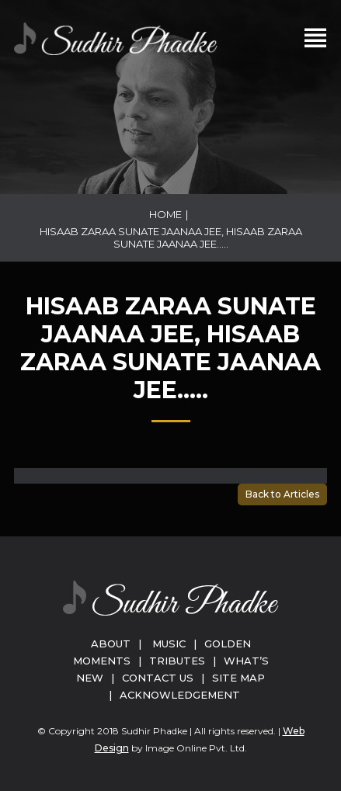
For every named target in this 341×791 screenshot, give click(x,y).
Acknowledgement (180, 695)
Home (165, 214)
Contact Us (157, 677)
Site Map (238, 677)
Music (169, 643)
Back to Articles (282, 494)
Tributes (177, 660)
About (110, 643)
